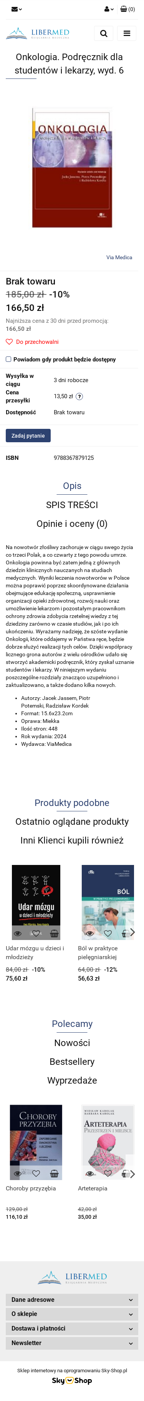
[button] (127, 9)
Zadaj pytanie (28, 436)
